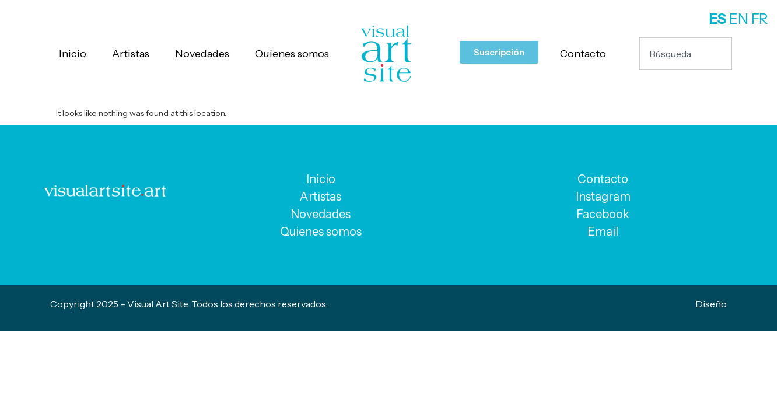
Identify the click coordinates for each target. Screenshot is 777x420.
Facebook (602, 214)
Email (602, 232)
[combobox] (685, 53)
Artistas (130, 53)
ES (717, 18)
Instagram (603, 197)
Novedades (202, 53)
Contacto (583, 53)
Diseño (711, 304)
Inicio (72, 53)
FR (759, 18)
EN (738, 18)
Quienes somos (292, 53)
